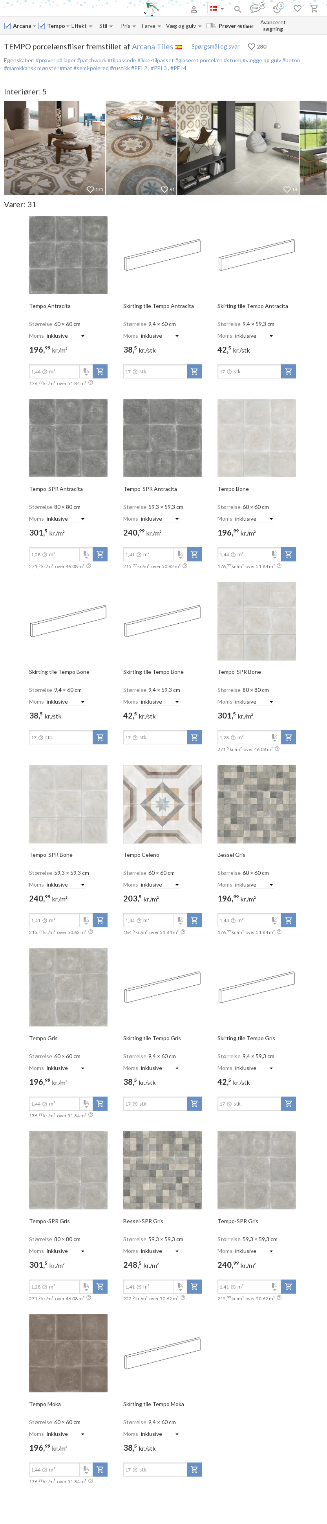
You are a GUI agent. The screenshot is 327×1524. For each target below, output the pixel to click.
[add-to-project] (100, 371)
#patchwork (91, 60)
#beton (290, 60)
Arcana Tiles (153, 46)
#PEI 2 (139, 68)
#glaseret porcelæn (198, 60)
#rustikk (119, 68)
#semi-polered (90, 68)
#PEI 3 (159, 68)
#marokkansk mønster (31, 68)
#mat (65, 68)
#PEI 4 (178, 68)
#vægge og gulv (261, 60)
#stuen (232, 60)
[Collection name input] (56, 26)
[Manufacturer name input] (22, 26)
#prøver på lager (56, 60)
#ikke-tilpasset (155, 60)
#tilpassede (121, 60)
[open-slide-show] (68, 254)
